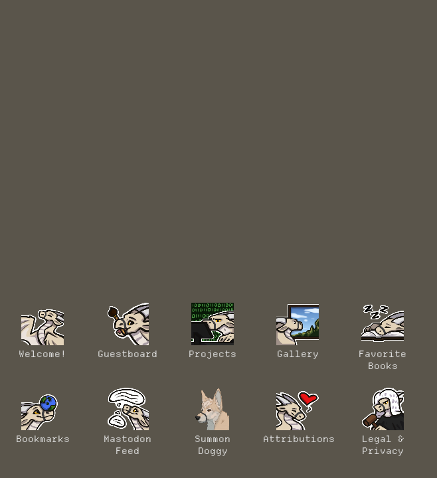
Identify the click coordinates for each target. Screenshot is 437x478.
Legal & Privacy (382, 422)
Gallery (297, 331)
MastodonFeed (127, 422)
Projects (212, 331)
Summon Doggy (212, 422)
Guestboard (127, 331)
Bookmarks (43, 416)
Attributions (297, 416)
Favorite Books (382, 337)
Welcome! (42, 331)
